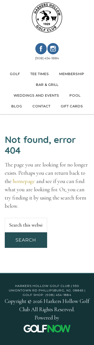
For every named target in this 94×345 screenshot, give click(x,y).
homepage (24, 181)
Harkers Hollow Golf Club (47, 17)
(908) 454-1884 (47, 58)
